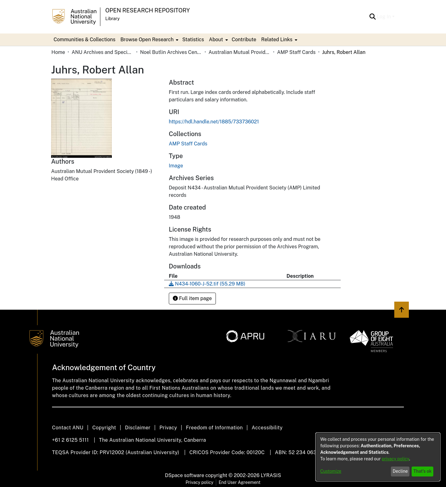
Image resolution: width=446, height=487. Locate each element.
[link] (188, 144)
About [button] (216, 39)
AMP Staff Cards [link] (296, 52)
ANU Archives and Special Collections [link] (102, 52)
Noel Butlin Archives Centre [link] (171, 52)
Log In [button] (384, 17)
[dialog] (378, 457)
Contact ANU (67, 428)
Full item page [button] (192, 298)
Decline (400, 471)
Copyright (104, 428)
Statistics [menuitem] (193, 39)
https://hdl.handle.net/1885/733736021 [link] (214, 122)
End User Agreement (239, 482)
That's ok (422, 471)
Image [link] (176, 166)
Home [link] (58, 52)
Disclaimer (138, 428)
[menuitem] (149, 39)
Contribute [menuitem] (244, 39)
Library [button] (112, 18)
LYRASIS (271, 475)
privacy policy (395, 458)
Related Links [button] (276, 39)
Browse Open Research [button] (147, 39)
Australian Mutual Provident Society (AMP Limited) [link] (239, 52)
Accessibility (266, 428)
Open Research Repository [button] (147, 10)
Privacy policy (199, 482)
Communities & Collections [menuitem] (85, 39)
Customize (330, 471)
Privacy (168, 428)
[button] (373, 16)
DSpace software (184, 475)
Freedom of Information (214, 428)
